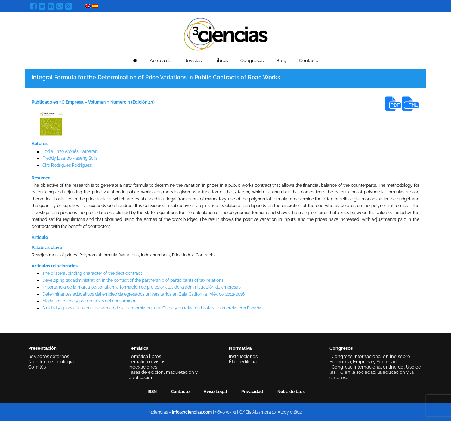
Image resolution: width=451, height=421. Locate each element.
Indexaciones (143, 367)
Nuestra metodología (51, 361)
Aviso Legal (215, 391)
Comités (37, 367)
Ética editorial (243, 361)
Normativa (240, 348)
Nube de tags (291, 391)
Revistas (193, 60)
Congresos (252, 60)
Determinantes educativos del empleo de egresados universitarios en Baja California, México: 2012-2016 (143, 294)
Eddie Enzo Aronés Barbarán (70, 151)
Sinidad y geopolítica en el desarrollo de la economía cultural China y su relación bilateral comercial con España (151, 307)
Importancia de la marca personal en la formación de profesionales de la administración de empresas (141, 287)
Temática (138, 348)
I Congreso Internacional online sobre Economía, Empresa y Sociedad (369, 359)
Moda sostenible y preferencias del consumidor (88, 300)
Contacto (309, 60)
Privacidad (252, 391)
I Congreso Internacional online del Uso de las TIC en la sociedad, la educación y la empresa (375, 372)
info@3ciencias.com (192, 412)
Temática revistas (147, 361)
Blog (281, 60)
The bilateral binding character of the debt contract (92, 273)
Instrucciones (243, 356)
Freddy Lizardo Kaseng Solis (70, 158)
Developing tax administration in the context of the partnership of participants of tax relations (132, 280)
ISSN (152, 391)
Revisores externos (48, 356)
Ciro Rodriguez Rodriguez (67, 165)
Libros (221, 60)
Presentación (42, 348)
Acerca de (161, 60)
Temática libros (145, 356)
